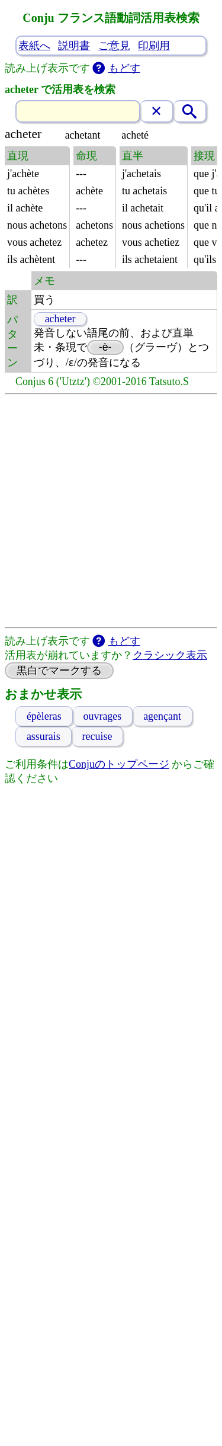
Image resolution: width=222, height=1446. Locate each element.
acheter (60, 319)
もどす (124, 68)
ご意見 (114, 46)
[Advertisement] (111, 511)
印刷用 (154, 46)
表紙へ (34, 46)
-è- (105, 347)
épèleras (44, 716)
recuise (97, 736)
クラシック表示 (170, 655)
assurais (43, 736)
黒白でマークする (59, 670)
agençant (162, 716)
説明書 (74, 46)
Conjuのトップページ (119, 764)
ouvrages (102, 716)
